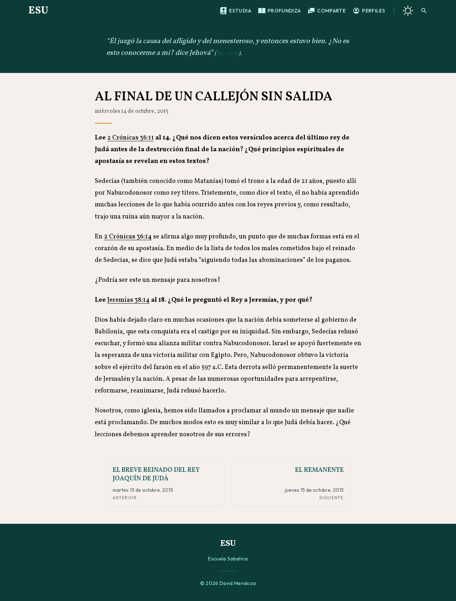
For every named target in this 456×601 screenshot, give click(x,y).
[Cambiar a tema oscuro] (408, 10)
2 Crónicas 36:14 (128, 236)
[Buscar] (424, 10)
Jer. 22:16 (228, 53)
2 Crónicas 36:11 (130, 137)
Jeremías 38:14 (128, 300)
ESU (38, 10)
